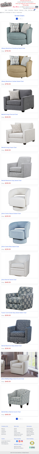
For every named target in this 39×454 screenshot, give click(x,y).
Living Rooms (10, 10)
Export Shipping (30, 431)
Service (15, 428)
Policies (15, 431)
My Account (24, 2)
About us (3, 428)
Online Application (4, 443)
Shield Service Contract (18, 434)
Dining (26, 10)
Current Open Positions (5, 441)
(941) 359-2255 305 (34, 8)
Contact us (3, 432)
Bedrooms (16, 10)
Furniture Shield (17, 432)
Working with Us (4, 442)
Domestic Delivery (30, 430)
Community (3, 431)
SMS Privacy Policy (17, 446)
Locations (19, 2)
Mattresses (21, 10)
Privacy (15, 430)
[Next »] (22, 19)
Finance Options (30, 2)
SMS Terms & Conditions (18, 448)
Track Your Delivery (30, 432)
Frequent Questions (30, 434)
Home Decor (30, 10)
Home (6, 10)
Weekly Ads (29, 435)
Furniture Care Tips (17, 435)
